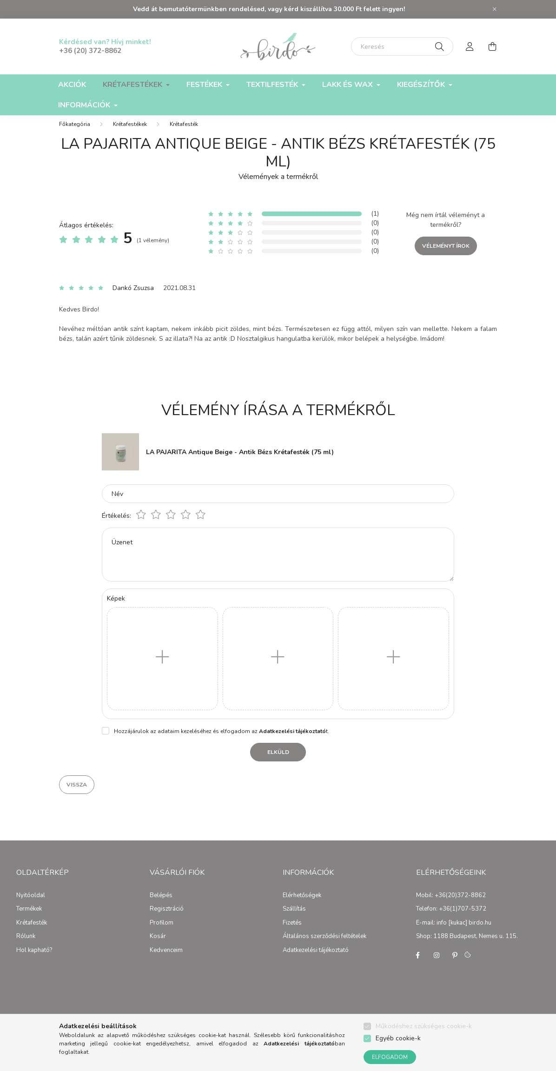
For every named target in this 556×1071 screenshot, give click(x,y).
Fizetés (292, 932)
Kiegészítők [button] (422, 84)
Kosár (158, 946)
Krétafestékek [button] (133, 84)
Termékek (29, 918)
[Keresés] (402, 46)
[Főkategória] (74, 133)
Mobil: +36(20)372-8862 (451, 905)
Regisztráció (167, 918)
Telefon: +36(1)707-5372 (451, 918)
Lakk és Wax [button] (348, 84)
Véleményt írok (446, 255)
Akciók (72, 84)
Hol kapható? (34, 960)
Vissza (76, 794)
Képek (116, 607)
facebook (418, 964)
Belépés (161, 905)
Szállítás (294, 918)
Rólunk (25, 946)
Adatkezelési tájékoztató (316, 960)
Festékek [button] (205, 84)
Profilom (161, 932)
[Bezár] (495, 9)
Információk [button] (85, 105)
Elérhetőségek (302, 905)
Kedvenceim (166, 960)
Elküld (278, 761)
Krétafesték (184, 133)
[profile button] (470, 46)
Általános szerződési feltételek (324, 946)
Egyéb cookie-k (398, 1038)
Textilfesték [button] (273, 84)
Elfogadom (390, 1057)
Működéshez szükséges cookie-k (424, 1026)
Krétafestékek (130, 133)
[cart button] (492, 46)
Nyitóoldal (30, 905)
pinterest (455, 964)
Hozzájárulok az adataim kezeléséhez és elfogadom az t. (221, 740)
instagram (436, 964)
